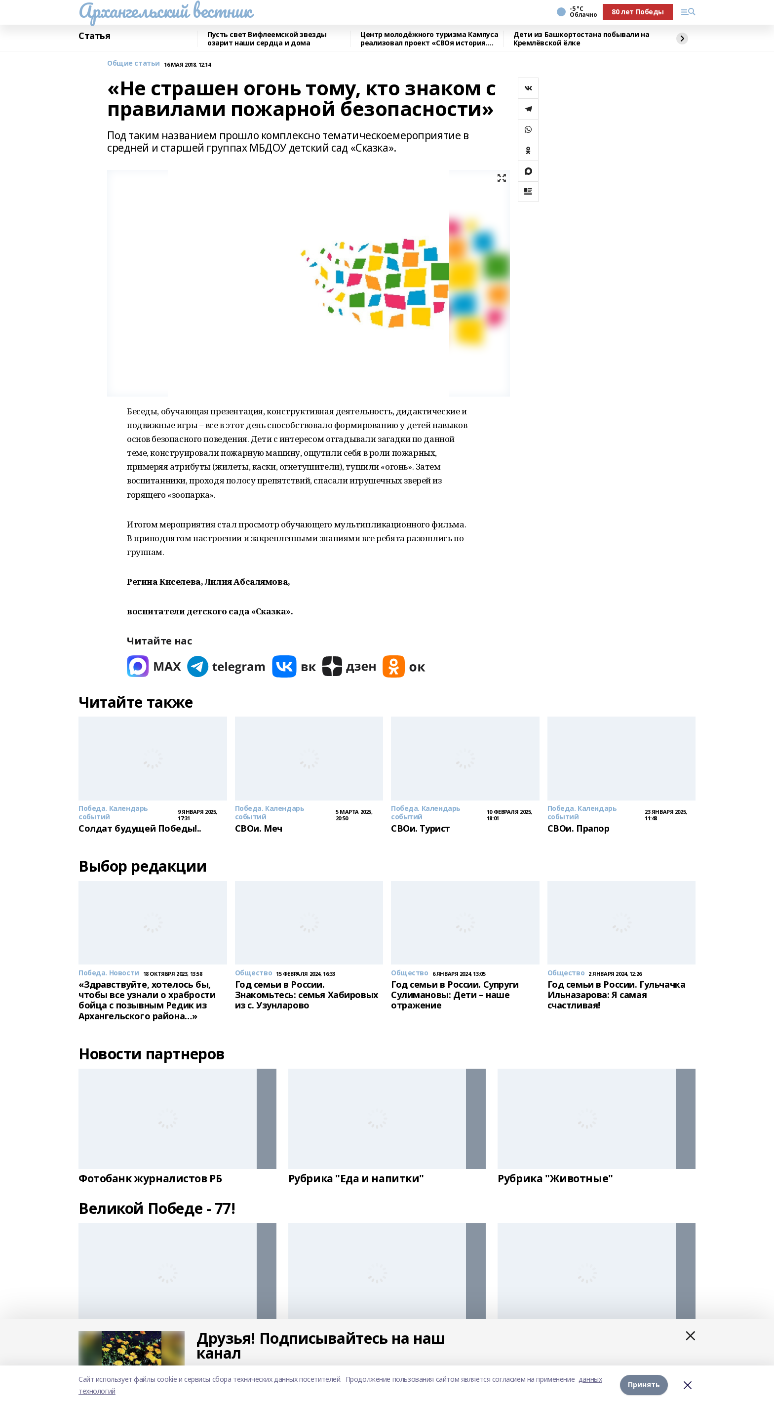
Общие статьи (133, 63)
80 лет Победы (638, 11)
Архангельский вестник (164, 10)
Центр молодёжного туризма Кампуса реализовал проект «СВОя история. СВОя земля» (429, 39)
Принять (644, 1385)
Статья (94, 36)
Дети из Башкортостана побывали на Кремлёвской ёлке (581, 39)
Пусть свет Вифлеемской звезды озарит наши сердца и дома (267, 39)
